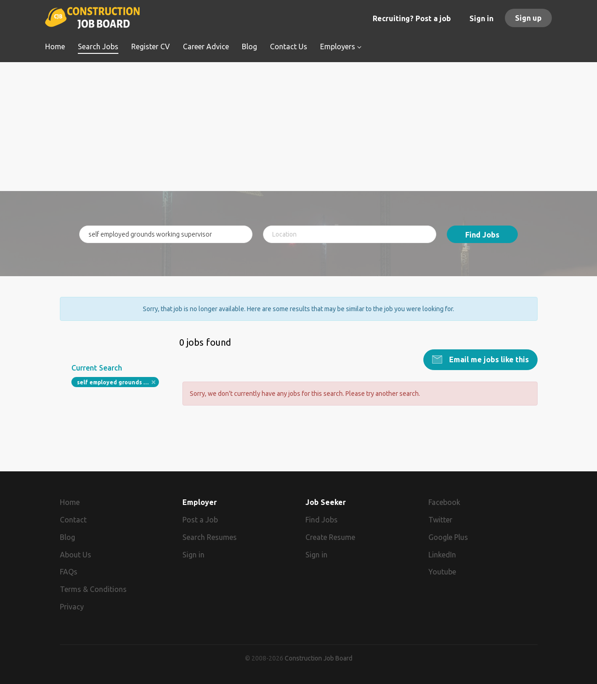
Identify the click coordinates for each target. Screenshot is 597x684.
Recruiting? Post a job (412, 18)
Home (70, 502)
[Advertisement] (299, 126)
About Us (75, 555)
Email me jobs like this (488, 359)
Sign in (481, 18)
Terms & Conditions (93, 589)
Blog (67, 537)
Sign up (528, 18)
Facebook (444, 502)
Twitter (440, 520)
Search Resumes (209, 537)
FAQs (68, 572)
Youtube (442, 572)
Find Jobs (482, 235)
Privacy (72, 607)
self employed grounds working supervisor (118, 382)
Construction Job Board (318, 658)
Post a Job (200, 520)
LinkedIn (442, 555)
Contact (73, 520)
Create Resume (330, 537)
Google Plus (448, 537)
